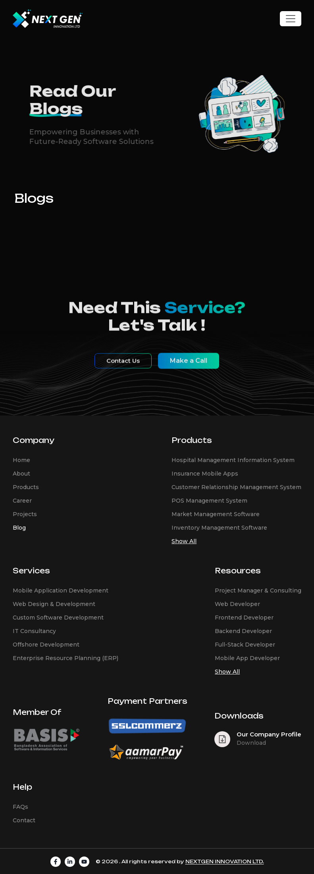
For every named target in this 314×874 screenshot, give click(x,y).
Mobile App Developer (247, 658)
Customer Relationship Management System (236, 487)
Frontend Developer (244, 617)
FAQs (20, 806)
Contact (24, 820)
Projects (25, 514)
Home (21, 460)
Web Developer (237, 604)
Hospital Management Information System (233, 460)
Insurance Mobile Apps (204, 473)
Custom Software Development (58, 617)
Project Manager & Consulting (258, 590)
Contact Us (123, 367)
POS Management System (209, 500)
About (21, 473)
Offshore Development (46, 644)
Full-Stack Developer (245, 644)
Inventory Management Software (219, 527)
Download (251, 742)
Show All (183, 541)
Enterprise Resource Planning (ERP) (65, 658)
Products (26, 487)
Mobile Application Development (60, 590)
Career (22, 500)
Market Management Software (215, 514)
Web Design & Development (54, 604)
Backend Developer (243, 631)
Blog (19, 527)
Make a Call (188, 367)
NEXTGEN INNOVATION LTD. (224, 861)
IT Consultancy (34, 631)
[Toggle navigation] (290, 18)
